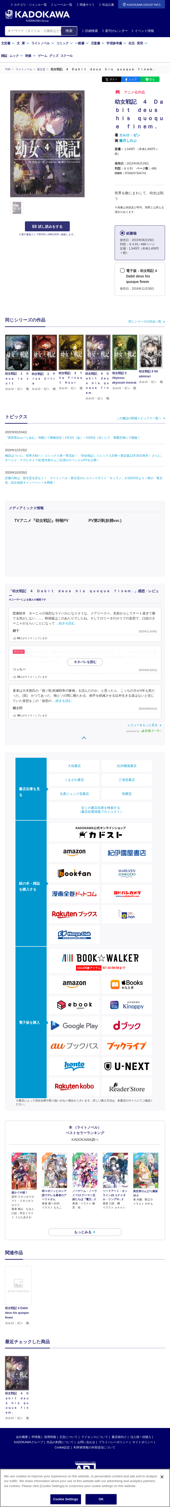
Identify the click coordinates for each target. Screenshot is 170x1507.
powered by (144, 731)
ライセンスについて (94, 1428)
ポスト (113, 79)
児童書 (97, 43)
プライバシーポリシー (114, 1433)
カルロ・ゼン (129, 135)
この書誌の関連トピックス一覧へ (138, 418)
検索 (69, 31)
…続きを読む (65, 623)
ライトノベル (42, 43)
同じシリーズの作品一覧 (144, 321)
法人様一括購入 (140, 1428)
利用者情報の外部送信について (94, 1438)
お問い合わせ (86, 1433)
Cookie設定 (62, 1438)
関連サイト (87, 4)
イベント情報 (142, 31)
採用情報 (50, 1428)
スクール (66, 56)
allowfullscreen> (122, 545)
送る (152, 79)
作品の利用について (60, 1433)
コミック (64, 43)
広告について (69, 1428)
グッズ (53, 56)
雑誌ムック (12, 56)
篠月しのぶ (128, 140)
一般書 (82, 43)
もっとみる (82, 1223)
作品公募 (108, 4)
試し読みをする (47, 227)
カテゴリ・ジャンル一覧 (30, 4)
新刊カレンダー (115, 31)
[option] (18, 1287)
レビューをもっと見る (143, 725)
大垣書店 (74, 765)
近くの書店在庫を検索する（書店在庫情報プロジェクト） (100, 809)
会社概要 (22, 1428)
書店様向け (119, 1428)
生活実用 (138, 43)
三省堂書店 (127, 779)
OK (101, 1499)
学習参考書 (116, 43)
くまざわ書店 (74, 779)
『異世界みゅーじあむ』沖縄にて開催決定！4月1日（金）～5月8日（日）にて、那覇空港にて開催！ (72, 437)
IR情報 (36, 1428)
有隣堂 (127, 793)
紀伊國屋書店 (127, 765)
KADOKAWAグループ (28, 1433)
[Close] (162, 1476)
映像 (30, 56)
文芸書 (8, 43)
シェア (133, 79)
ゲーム (42, 56)
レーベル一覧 (63, 4)
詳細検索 (90, 31)
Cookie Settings (65, 1499)
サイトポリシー (142, 1433)
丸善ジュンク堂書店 (74, 793)
